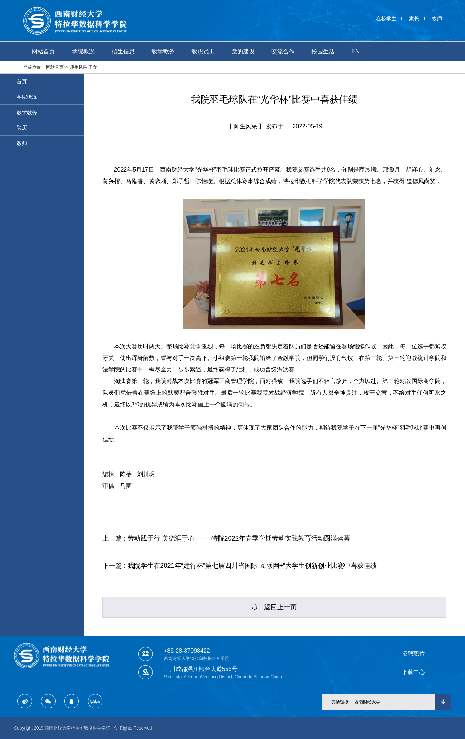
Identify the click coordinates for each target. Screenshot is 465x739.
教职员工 (203, 51)
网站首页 (43, 51)
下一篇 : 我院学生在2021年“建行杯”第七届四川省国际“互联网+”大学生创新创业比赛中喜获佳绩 (239, 565)
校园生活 (323, 51)
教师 (437, 18)
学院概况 (83, 51)
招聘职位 (413, 654)
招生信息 (123, 51)
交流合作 (283, 51)
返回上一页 (274, 607)
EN (356, 51)
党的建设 (243, 51)
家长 (414, 18)
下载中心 (413, 672)
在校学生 (386, 18)
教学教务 (163, 51)
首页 (22, 81)
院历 (22, 127)
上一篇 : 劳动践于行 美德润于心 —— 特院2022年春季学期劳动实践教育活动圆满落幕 (226, 538)
